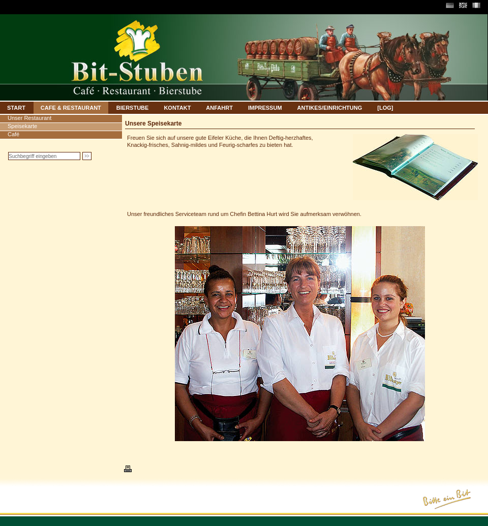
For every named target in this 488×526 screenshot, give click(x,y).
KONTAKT (177, 108)
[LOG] (385, 108)
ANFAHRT (219, 108)
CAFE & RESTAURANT (71, 108)
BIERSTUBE (132, 108)
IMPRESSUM (265, 108)
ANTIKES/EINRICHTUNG (329, 108)
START (16, 108)
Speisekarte (22, 126)
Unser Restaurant (29, 118)
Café (13, 134)
